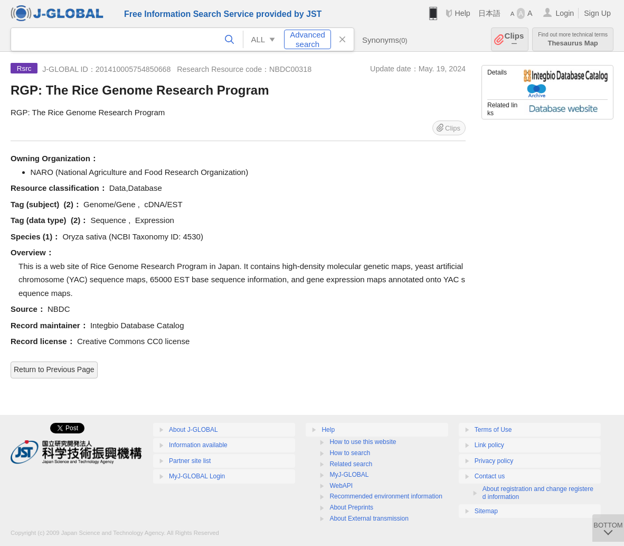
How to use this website (362, 442)
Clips (514, 39)
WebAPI (341, 485)
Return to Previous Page (54, 369)
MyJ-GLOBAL (348, 474)
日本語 (489, 13)
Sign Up (597, 13)
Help (462, 13)
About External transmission (368, 518)
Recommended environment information (385, 496)
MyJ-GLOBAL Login (197, 476)
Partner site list (190, 461)
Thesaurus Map (573, 39)
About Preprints (351, 507)
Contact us (490, 476)
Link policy (489, 445)
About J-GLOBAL (193, 429)
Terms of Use (493, 429)
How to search (349, 453)
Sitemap (486, 511)
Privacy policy (494, 461)
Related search (350, 464)
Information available (198, 445)
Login (564, 13)
